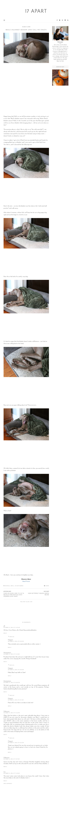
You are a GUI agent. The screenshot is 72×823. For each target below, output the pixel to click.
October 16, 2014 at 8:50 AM (16, 641)
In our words (19, 585)
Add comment (8, 783)
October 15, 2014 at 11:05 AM (12, 627)
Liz (4, 772)
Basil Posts (26, 581)
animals (7, 585)
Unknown (6, 711)
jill (4, 626)
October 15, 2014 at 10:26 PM (12, 682)
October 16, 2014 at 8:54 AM (16, 742)
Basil (12, 585)
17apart (10, 640)
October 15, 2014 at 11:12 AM (12, 654)
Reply (5, 633)
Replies (12, 636)
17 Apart (36, 11)
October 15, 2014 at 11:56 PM (12, 712)
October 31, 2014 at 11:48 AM (12, 773)
